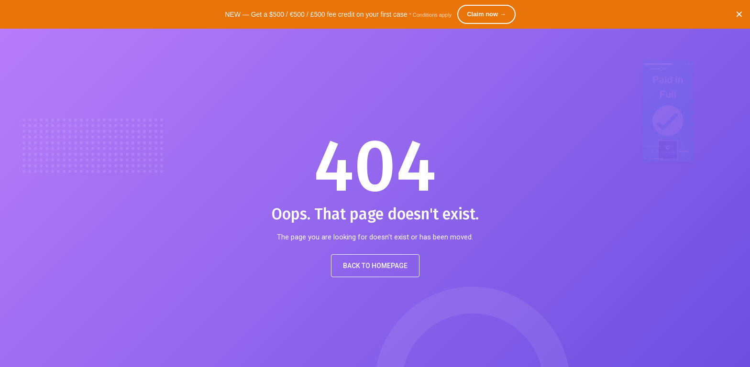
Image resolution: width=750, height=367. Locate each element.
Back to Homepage (375, 266)
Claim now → (486, 14)
